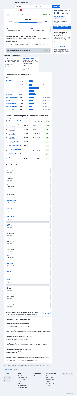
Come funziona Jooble (22, 377)
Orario (29, 14)
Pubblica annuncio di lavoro (37, 375)
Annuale (8, 14)
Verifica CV (48, 385)
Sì (42, 50)
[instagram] (66, 374)
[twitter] (69, 374)
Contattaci (46, 313)
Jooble (72, 393)
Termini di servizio (63, 52)
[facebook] (63, 374)
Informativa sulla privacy (17, 392)
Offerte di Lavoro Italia (22, 387)
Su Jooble (20, 375)
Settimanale (18, 14)
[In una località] (42, 6)
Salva (62, 46)
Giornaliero (24, 14)
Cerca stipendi (56, 6)
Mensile (12, 14)
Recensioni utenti (50, 379)
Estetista (7, 58)
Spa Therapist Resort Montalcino (28, 58)
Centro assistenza (22, 385)
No (47, 50)
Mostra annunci (46, 81)
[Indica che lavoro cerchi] (24, 6)
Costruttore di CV (50, 383)
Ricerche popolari (50, 375)
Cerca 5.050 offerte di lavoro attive (61, 27)
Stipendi (48, 381)
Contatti (19, 381)
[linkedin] (72, 374)
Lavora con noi (21, 383)
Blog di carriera (49, 377)
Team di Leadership (22, 379)
